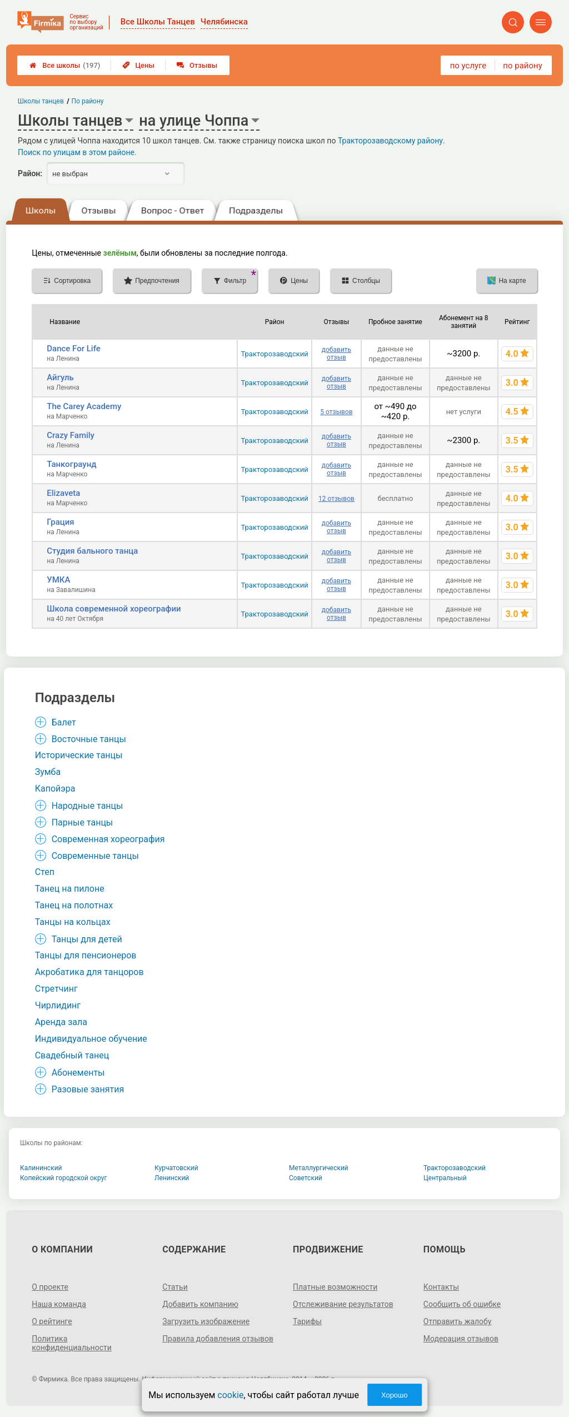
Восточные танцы (89, 739)
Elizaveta (63, 493)
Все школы (64, 65)
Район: (30, 173)
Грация (60, 522)
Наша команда (59, 1304)
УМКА (58, 580)
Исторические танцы (79, 755)
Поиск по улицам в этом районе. (77, 152)
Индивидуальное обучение (91, 1038)
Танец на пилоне (69, 888)
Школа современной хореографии (114, 609)
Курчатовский (176, 1168)
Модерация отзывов (460, 1338)
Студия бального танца (92, 551)
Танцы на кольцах (73, 922)
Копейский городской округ (63, 1178)
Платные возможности (335, 1286)
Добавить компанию (200, 1304)
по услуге (468, 66)
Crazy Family (70, 435)
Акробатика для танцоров (89, 972)
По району (88, 101)
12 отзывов (336, 499)
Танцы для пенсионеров (86, 955)
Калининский (41, 1168)
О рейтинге (52, 1321)
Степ (44, 872)
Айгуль (60, 377)
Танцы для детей (87, 939)
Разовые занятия (88, 1089)
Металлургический (318, 1168)
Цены (138, 65)
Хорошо (394, 1395)
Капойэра (55, 788)
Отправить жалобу (457, 1321)
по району (522, 66)
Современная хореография (108, 839)
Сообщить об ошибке (462, 1304)
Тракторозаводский (274, 354)
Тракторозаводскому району (390, 140)
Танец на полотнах (74, 905)
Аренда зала (61, 1022)
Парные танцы (82, 822)
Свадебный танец (72, 1055)
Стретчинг (56, 988)
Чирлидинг (58, 1005)
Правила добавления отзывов (217, 1338)
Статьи (175, 1286)
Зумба (48, 772)
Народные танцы (87, 806)
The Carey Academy (84, 406)
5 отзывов (336, 412)
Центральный (445, 1178)
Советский (305, 1178)
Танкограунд (71, 464)
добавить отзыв (336, 353)
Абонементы (78, 1072)
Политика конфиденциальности (72, 1343)
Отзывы (197, 65)
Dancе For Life (74, 349)
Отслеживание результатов (343, 1304)
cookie (230, 1395)
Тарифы (307, 1321)
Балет (64, 722)
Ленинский (171, 1178)
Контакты (441, 1286)
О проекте (50, 1286)
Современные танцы (95, 856)
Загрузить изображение (205, 1321)
